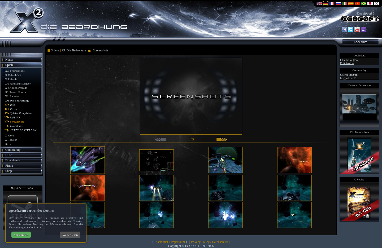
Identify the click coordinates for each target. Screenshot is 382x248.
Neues (9, 59)
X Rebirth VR (13, 75)
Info (12, 104)
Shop (8, 171)
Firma (9, 165)
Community (12, 150)
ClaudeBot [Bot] (349, 59)
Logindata (360, 55)
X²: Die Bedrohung (17, 100)
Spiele (9, 65)
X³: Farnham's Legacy (18, 83)
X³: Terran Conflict (16, 92)
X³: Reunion (12, 96)
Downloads (16, 125)
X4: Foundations (15, 70)
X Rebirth (11, 79)
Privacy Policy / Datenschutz (209, 242)
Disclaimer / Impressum (169, 242)
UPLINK (15, 117)
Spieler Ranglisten (21, 113)
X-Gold (9, 135)
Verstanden (21, 234)
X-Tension (11, 139)
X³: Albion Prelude (16, 87)
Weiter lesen (70, 234)
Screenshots (17, 121)
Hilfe (8, 155)
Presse (14, 108)
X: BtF (9, 143)
